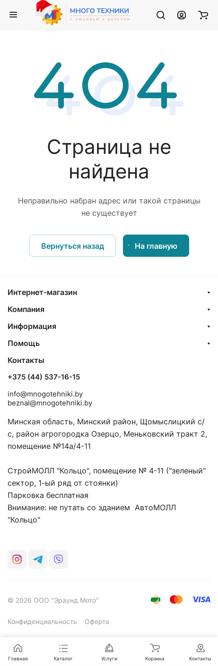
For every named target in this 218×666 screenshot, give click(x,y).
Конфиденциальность (42, 621)
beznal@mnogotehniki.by (50, 402)
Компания (26, 309)
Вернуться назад (72, 246)
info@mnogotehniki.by (45, 393)
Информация (32, 326)
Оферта (97, 621)
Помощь (24, 343)
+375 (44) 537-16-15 (44, 377)
